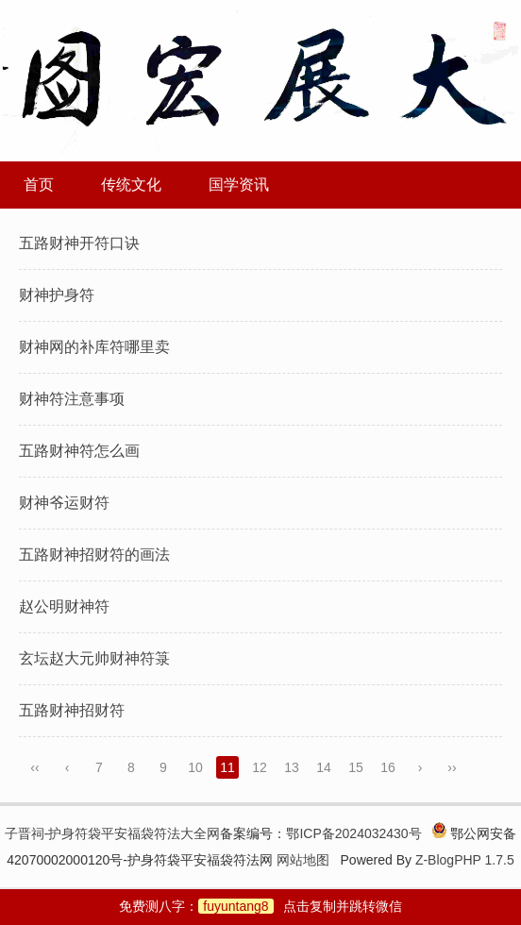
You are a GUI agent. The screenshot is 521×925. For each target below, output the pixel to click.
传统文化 (131, 185)
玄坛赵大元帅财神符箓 (94, 658)
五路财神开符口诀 (79, 243)
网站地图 (303, 859)
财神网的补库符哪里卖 (94, 347)
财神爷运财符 (64, 503)
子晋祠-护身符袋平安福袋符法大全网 (113, 833)
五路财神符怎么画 (79, 451)
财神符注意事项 (72, 399)
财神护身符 (56, 295)
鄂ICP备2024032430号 (353, 833)
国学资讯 (239, 185)
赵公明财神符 (64, 606)
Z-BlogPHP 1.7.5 (464, 859)
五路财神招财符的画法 (94, 555)
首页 (39, 185)
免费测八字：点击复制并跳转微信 (260, 906)
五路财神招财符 (72, 710)
